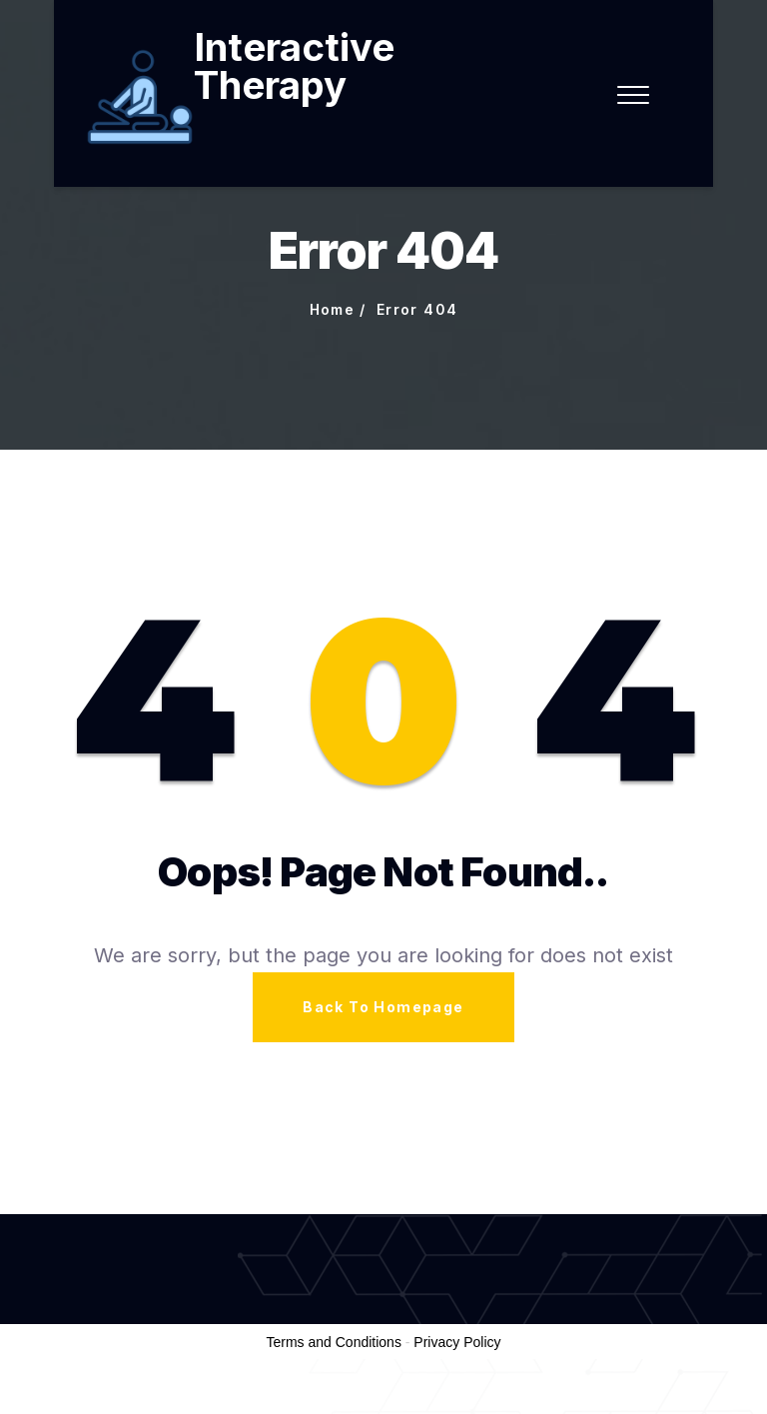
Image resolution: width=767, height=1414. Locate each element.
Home (333, 309)
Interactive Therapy (294, 66)
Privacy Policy (456, 1342)
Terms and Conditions (334, 1342)
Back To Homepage (383, 1006)
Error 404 (417, 309)
